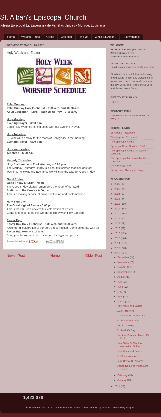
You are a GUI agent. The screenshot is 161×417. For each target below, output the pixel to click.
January (122, 380)
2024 (117, 193)
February (122, 375)
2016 (117, 233)
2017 (117, 228)
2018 (117, 223)
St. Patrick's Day (126, 330)
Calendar (66, 36)
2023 (117, 198)
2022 (117, 203)
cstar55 (106, 407)
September (123, 272)
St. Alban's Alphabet (128, 320)
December (123, 257)
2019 (117, 218)
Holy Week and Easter (129, 305)
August (121, 276)
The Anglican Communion (124, 137)
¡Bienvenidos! (131, 36)
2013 (117, 248)
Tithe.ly (114, 102)
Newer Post (16, 255)
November (123, 262)
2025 (117, 189)
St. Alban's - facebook (122, 132)
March (121, 301)
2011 (117, 386)
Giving (50, 36)
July (120, 281)
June (120, 286)
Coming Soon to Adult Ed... (132, 315)
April (120, 296)
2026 (117, 184)
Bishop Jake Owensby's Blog (126, 170)
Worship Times (30, 36)
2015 (117, 238)
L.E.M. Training (125, 310)
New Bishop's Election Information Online (129, 345)
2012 (117, 253)
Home (11, 36)
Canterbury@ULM (120, 165)
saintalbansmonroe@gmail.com (136, 67)
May (120, 291)
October (122, 267)
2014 (117, 243)
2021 (117, 208)
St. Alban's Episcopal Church (43, 17)
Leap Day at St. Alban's (130, 361)
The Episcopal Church (122, 141)
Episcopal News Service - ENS (127, 146)
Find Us (83, 36)
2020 (117, 213)
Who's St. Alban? (105, 36)
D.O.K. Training (125, 325)
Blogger (130, 407)
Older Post (93, 255)
